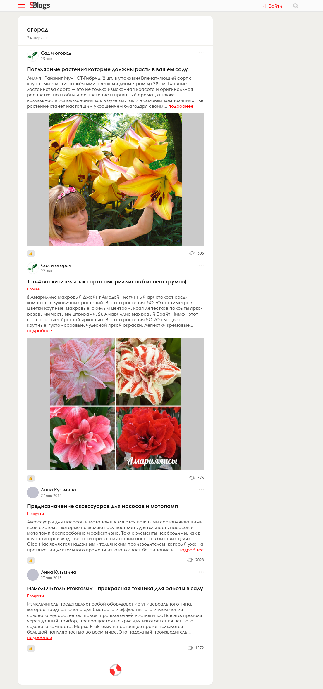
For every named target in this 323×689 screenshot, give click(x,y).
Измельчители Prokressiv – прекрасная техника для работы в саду (115, 588)
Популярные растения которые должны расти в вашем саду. (108, 69)
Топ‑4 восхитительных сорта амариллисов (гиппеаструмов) (106, 281)
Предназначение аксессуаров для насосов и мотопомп (102, 505)
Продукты (35, 513)
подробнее (180, 106)
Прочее (33, 289)
